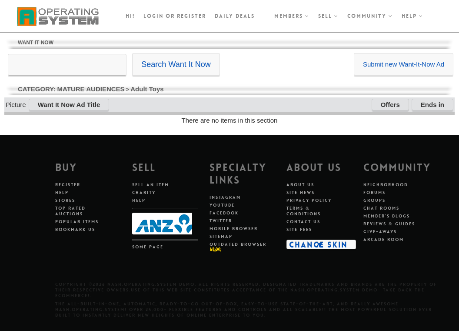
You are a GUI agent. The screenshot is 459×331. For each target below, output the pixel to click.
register (191, 16)
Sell (328, 16)
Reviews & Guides (389, 224)
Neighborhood (385, 184)
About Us (300, 184)
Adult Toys (146, 89)
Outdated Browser (238, 244)
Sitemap (221, 236)
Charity (144, 192)
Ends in (432, 104)
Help (412, 16)
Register (67, 184)
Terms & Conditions (303, 211)
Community (370, 16)
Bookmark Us (75, 229)
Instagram (225, 197)
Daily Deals (235, 16)
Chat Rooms (381, 208)
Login (153, 16)
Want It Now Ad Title (69, 104)
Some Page (147, 247)
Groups (374, 200)
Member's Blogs (386, 216)
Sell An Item (150, 184)
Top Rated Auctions (70, 211)
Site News (300, 192)
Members (291, 16)
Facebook (224, 213)
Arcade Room (383, 239)
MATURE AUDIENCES (91, 89)
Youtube (222, 205)
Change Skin (318, 244)
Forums (374, 192)
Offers (390, 104)
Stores (65, 200)
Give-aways (380, 231)
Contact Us (303, 221)
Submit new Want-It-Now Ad (403, 64)
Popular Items (77, 221)
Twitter (221, 221)
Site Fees (299, 229)
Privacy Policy (309, 200)
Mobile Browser (234, 228)
